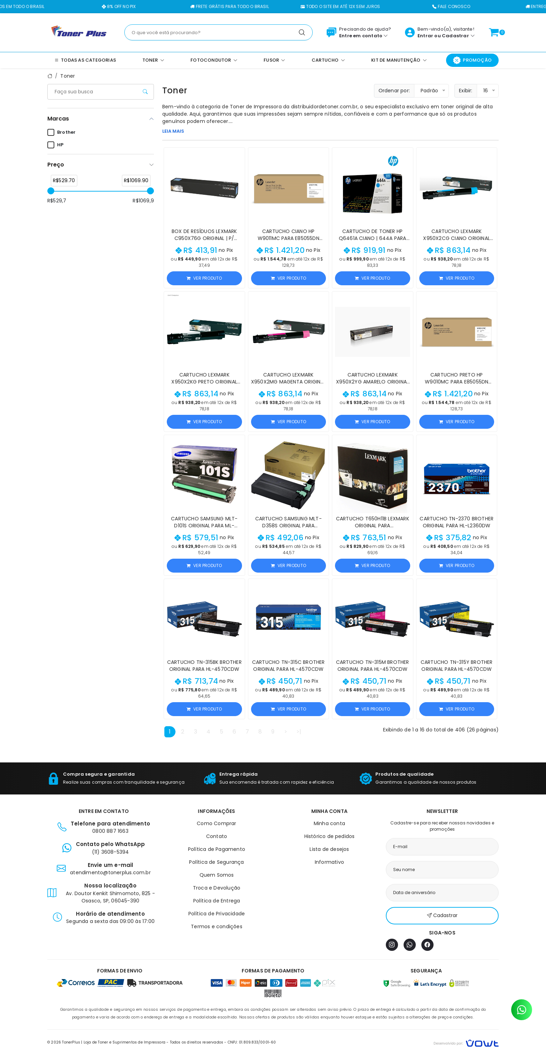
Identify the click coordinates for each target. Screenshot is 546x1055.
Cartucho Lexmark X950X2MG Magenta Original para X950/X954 (288, 381)
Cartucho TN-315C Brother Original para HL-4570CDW (288, 666)
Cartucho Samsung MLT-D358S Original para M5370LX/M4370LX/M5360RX (288, 525)
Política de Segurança (216, 862)
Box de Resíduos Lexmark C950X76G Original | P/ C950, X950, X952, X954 (204, 238)
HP (55, 144)
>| (298, 732)
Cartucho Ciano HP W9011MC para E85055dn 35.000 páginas (288, 238)
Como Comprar (216, 823)
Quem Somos (217, 874)
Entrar (425, 35)
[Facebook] (427, 945)
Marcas (58, 119)
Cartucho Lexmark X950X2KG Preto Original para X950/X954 (204, 381)
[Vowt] (466, 1042)
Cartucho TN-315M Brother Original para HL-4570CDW (372, 666)
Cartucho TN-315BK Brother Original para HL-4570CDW (204, 666)
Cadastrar (455, 35)
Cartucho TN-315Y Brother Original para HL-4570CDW (457, 666)
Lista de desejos (329, 849)
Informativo (329, 862)
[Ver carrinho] (494, 32)
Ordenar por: (394, 90)
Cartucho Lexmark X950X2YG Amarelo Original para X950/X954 (372, 381)
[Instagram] (392, 945)
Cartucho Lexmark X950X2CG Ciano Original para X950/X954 (456, 238)
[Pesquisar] (301, 32)
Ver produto (204, 278)
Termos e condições (216, 926)
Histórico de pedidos (329, 836)
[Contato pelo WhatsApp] (521, 1009)
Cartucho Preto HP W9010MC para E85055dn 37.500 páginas (456, 381)
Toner (67, 75)
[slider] (50, 190)
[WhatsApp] (410, 945)
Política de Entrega (216, 900)
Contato (216, 836)
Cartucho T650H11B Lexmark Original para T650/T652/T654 (372, 525)
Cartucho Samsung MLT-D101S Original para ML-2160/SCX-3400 (204, 525)
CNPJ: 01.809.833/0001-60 (252, 1042)
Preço (55, 165)
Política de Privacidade (216, 913)
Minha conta (329, 823)
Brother (61, 132)
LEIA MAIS (173, 131)
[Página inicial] (78, 32)
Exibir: (465, 90)
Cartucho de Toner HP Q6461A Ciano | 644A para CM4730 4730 (372, 238)
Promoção (472, 60)
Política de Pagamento (216, 849)
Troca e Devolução (216, 887)
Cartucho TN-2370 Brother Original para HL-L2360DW (456, 522)
